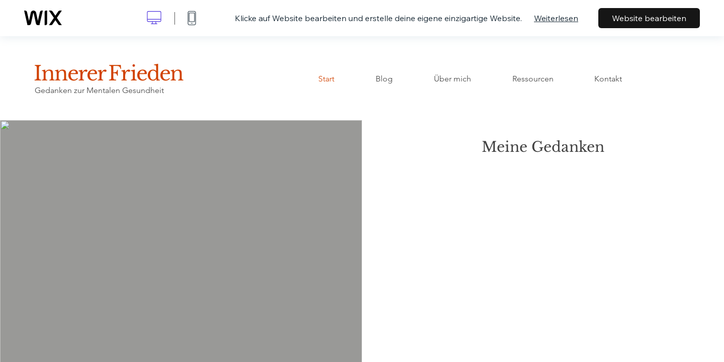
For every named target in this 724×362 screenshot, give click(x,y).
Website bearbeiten (649, 18)
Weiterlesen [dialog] (556, 18)
